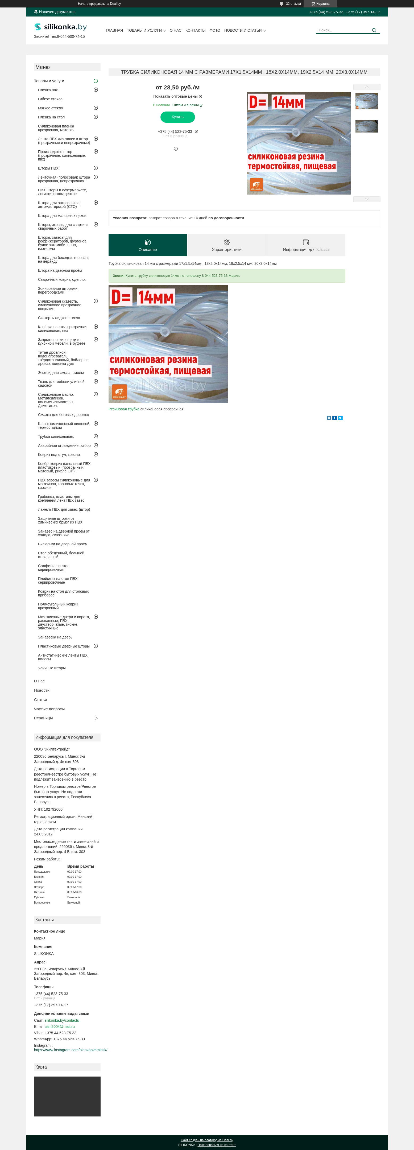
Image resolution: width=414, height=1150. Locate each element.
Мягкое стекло (50, 108)
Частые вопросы (49, 709)
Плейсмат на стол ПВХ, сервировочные (58, 580)
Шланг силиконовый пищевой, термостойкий (64, 426)
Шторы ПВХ (48, 168)
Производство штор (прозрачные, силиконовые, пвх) (62, 155)
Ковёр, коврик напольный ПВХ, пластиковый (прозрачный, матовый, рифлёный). (65, 467)
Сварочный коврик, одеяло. (62, 279)
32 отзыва (293, 4)
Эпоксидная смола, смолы (61, 372)
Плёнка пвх (48, 90)
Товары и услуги (144, 30)
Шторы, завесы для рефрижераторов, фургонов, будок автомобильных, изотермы (62, 243)
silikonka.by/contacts (62, 1020)
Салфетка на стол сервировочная (53, 568)
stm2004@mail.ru (60, 1026)
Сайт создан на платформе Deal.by (207, 1140)
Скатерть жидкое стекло (59, 318)
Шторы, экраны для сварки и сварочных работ (63, 226)
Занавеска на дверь (55, 637)
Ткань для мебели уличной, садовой (61, 384)
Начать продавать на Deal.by (99, 4)
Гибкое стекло (50, 99)
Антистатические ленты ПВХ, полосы (63, 657)
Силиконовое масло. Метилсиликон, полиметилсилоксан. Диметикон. (56, 400)
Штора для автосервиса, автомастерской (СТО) (59, 205)
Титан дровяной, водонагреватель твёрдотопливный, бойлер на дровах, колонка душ (63, 358)
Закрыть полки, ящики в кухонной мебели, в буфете (61, 341)
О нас (175, 30)
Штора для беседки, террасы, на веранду (63, 259)
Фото (215, 30)
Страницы (43, 718)
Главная (114, 30)
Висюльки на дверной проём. (63, 544)
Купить (178, 117)
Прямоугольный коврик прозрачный (58, 606)
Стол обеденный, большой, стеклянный (61, 555)
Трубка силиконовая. (56, 436)
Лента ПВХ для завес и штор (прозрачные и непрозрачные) (64, 141)
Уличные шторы (52, 668)
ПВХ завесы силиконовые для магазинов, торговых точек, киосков (64, 484)
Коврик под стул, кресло (59, 454)
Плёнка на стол (51, 117)
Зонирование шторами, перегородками (58, 290)
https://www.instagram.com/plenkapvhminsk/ (70, 1050)
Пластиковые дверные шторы (64, 646)
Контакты (195, 30)
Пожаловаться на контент (217, 1145)
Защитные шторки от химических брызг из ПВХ (60, 520)
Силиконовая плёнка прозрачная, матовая (56, 128)
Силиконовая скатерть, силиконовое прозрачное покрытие (59, 305)
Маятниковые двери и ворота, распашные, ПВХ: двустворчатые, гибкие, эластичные (64, 622)
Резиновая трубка (124, 409)
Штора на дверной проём (60, 270)
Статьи (40, 699)
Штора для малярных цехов (62, 215)
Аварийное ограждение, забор (64, 445)
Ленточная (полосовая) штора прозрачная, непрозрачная (64, 179)
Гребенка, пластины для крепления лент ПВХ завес (61, 498)
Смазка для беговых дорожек (63, 415)
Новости (41, 690)
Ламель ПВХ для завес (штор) (64, 509)
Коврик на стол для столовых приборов (63, 593)
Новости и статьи (243, 30)
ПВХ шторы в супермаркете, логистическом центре (62, 192)
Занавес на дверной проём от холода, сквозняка (64, 533)
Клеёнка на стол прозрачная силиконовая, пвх (62, 329)
